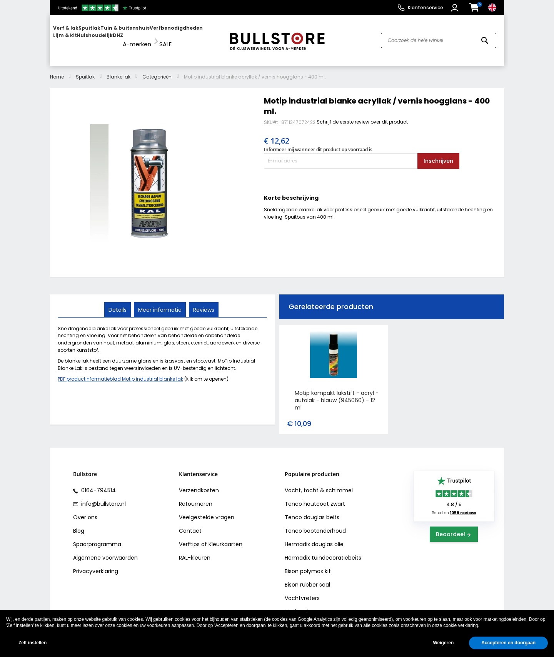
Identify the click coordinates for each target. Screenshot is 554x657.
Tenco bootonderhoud (315, 524)
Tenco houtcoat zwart (315, 497)
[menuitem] (82, 37)
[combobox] (438, 37)
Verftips (189, 537)
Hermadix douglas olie (314, 537)
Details (118, 302)
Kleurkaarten (225, 537)
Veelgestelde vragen (206, 510)
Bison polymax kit (308, 564)
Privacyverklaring (95, 564)
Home (57, 69)
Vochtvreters (302, 591)
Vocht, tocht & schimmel (319, 483)
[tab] (118, 302)
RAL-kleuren (194, 551)
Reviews (203, 302)
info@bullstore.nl (103, 497)
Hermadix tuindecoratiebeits (323, 551)
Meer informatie (160, 302)
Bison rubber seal (307, 578)
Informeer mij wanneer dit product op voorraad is (318, 142)
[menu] (136, 37)
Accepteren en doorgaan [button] (508, 642)
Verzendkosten (199, 483)
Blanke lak (118, 69)
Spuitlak (85, 69)
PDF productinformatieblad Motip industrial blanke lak (120, 372)
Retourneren (195, 497)
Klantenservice (425, 7)
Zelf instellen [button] (32, 642)
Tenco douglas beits (312, 510)
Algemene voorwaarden (105, 551)
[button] (456, 8)
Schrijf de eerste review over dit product (362, 114)
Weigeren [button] (443, 642)
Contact (190, 524)
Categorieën (157, 69)
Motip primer (302, 605)
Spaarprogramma (97, 537)
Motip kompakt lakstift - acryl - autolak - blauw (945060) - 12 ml (337, 393)
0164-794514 (98, 483)
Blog (78, 524)
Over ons (85, 510)
